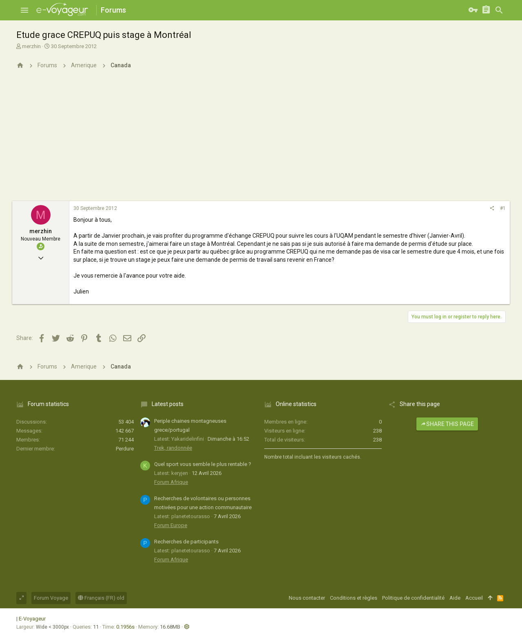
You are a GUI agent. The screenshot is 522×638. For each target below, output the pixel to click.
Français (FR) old (101, 598)
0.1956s (125, 627)
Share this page (447, 424)
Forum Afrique (171, 482)
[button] (24, 10)
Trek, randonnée (173, 448)
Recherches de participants (186, 542)
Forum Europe (170, 525)
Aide (454, 598)
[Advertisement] (261, 140)
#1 (503, 208)
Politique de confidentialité (413, 598)
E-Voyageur (32, 619)
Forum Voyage (51, 598)
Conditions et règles (353, 598)
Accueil (474, 598)
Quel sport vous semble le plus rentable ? (202, 464)
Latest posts (168, 404)
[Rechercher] (499, 10)
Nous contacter (307, 598)
